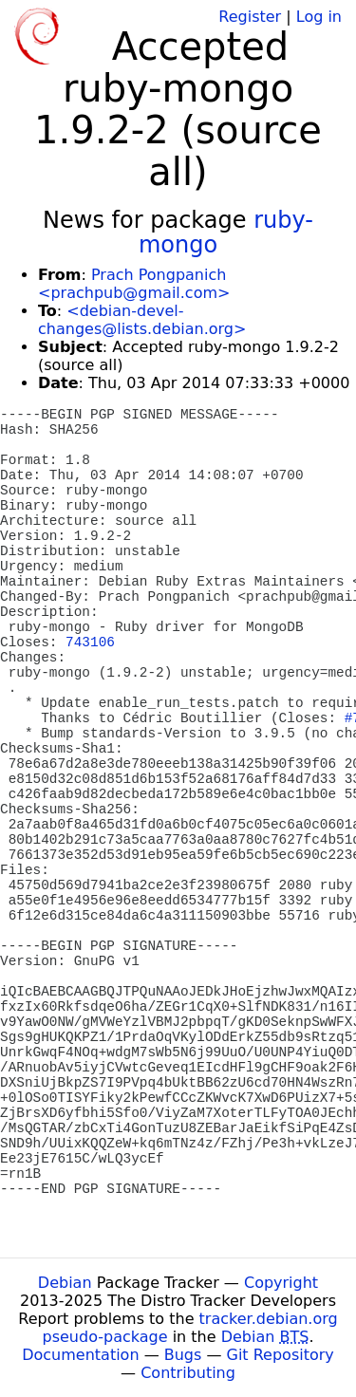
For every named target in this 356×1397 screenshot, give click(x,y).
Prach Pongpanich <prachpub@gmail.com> (134, 284)
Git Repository (280, 1355)
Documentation (80, 1355)
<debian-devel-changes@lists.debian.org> (142, 320)
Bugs (183, 1355)
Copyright (281, 1283)
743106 (90, 642)
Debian (65, 1283)
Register (249, 17)
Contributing (188, 1373)
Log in (319, 17)
